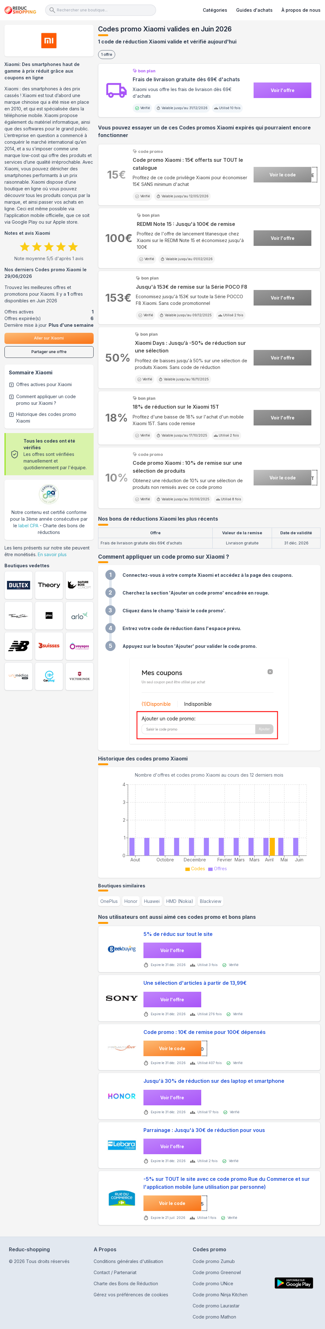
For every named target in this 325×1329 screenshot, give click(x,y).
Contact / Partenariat (115, 1272)
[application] (209, 825)
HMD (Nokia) (179, 901)
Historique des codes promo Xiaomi (46, 417)
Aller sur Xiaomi (49, 338)
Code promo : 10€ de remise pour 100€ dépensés (204, 1032)
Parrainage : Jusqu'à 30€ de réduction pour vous (204, 1130)
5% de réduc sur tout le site (178, 934)
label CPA (28, 525)
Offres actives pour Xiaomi (44, 384)
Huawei (152, 901)
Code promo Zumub (214, 1261)
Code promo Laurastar (216, 1305)
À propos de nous (301, 10)
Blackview (210, 901)
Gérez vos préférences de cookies (131, 1294)
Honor (130, 901)
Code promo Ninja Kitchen (220, 1294)
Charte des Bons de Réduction (126, 1283)
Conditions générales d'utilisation (128, 1261)
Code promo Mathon (214, 1316)
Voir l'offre (283, 90)
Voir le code (282, 174)
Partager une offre (49, 351)
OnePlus (109, 901)
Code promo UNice (213, 1283)
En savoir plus (52, 554)
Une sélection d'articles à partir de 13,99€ (195, 983)
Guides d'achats (254, 10)
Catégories (215, 10)
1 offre (106, 54)
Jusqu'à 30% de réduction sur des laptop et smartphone (213, 1081)
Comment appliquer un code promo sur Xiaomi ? (46, 400)
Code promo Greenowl (217, 1272)
